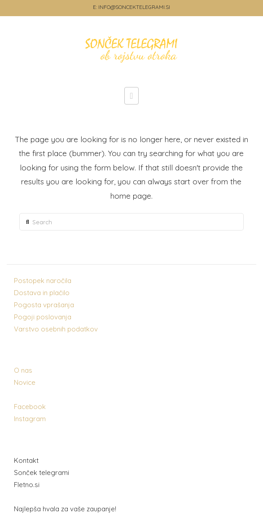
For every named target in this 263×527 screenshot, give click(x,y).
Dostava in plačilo (42, 292)
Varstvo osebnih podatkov (56, 329)
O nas (23, 370)
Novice (24, 382)
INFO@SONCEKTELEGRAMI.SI (134, 7)
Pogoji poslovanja (42, 317)
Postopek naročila (42, 280)
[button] (131, 95)
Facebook (30, 406)
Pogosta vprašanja (44, 305)
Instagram (30, 418)
